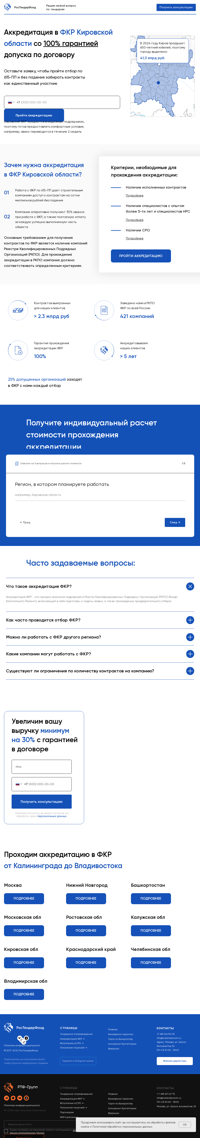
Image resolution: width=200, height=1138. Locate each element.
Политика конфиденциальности (22, 1045)
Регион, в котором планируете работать (62, 484)
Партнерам (67, 1112)
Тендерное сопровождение (76, 1094)
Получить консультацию (42, 802)
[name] (42, 767)
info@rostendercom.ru (169, 1038)
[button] (135, 195)
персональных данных (52, 816)
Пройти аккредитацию (34, 115)
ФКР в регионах (69, 1117)
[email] (72, 1124)
